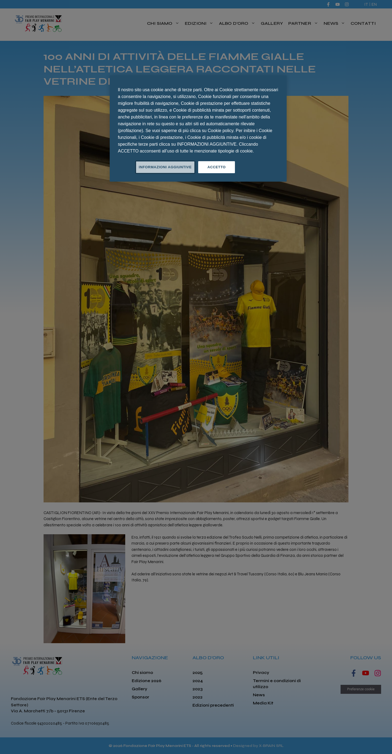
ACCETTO (216, 167)
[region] (198, 128)
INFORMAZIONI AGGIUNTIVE (165, 167)
